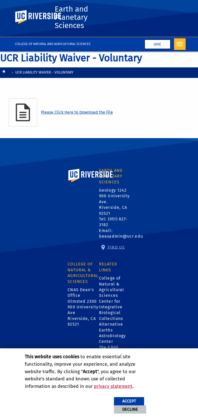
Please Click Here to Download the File (77, 112)
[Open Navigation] (180, 44)
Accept (129, 401)
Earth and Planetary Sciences (71, 17)
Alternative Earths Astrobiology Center (112, 333)
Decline (130, 409)
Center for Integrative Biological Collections (111, 310)
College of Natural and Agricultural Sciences (52, 44)
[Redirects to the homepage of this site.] (4, 72)
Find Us (115, 247)
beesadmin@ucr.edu (121, 236)
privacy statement (113, 386)
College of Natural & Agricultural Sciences (111, 287)
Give (157, 44)
